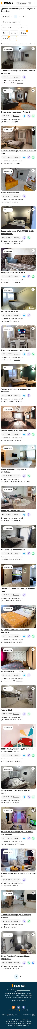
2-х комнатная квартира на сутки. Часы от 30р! (18, 152)
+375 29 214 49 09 (11, 276)
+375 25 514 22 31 (11, 714)
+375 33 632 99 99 (11, 595)
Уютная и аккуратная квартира (14, 430)
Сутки (13, 33)
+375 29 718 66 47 (11, 475)
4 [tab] (21, 67)
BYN (4, 33)
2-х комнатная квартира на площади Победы (16, 916)
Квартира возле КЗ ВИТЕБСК (13, 272)
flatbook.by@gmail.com (24, 997)
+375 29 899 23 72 (11, 921)
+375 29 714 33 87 (11, 879)
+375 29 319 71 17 (11, 315)
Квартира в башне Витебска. (13, 511)
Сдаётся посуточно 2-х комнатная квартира (15, 631)
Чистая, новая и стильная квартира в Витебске (16, 390)
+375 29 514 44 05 (11, 395)
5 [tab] (22, 67)
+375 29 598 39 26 (11, 514)
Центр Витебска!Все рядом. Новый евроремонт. (15, 957)
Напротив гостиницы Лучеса (13, 549)
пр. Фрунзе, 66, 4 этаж (10, 311)
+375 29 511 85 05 (11, 354)
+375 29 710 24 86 (11, 636)
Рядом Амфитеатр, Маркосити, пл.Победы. (13, 470)
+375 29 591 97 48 (11, 157)
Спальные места (9, 22)
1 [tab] (15, 67)
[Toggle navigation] (34, 3)
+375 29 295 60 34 (11, 196)
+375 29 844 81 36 (11, 553)
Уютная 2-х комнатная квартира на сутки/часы (18, 589)
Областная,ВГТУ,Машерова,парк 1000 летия (16, 791)
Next (33, 57)
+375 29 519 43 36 (11, 77)
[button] (21, 3)
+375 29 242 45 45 (11, 116)
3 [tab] (19, 67)
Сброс (13, 38)
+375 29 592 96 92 (11, 838)
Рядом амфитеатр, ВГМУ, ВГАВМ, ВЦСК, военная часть (17, 232)
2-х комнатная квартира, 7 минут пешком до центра (18, 72)
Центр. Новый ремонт (10, 192)
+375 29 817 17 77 (11, 434)
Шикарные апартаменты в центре (15, 350)
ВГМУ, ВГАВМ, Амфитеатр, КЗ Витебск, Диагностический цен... (17, 750)
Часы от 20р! (6, 710)
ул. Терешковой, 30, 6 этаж (12, 671)
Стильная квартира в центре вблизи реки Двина (18, 874)
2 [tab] (17, 67)
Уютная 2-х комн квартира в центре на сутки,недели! (17, 833)
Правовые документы (18, 1001)
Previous (4, 57)
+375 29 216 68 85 (11, 755)
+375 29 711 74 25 (11, 962)
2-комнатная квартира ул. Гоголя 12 (15, 112)
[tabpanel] (18, 57)
